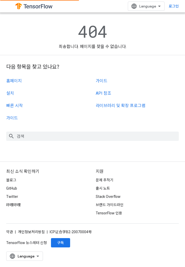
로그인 (174, 6)
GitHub (11, 188)
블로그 (11, 180)
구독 (60, 242)
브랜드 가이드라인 (109, 205)
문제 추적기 (104, 180)
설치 (10, 93)
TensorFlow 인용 (109, 213)
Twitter (12, 197)
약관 (9, 232)
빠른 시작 (14, 105)
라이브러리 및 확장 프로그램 (120, 105)
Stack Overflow (108, 197)
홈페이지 (14, 80)
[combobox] (92, 136)
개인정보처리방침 (31, 232)
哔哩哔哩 (13, 205)
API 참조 (103, 93)
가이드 (12, 118)
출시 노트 (103, 188)
